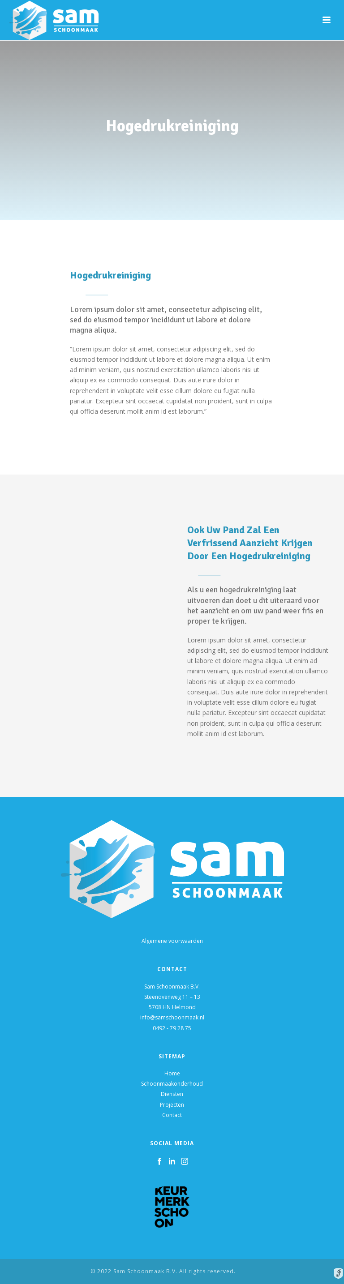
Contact (172, 1115)
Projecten (172, 1105)
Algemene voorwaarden (172, 941)
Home (172, 1073)
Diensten (172, 1094)
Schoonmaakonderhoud (172, 1083)
